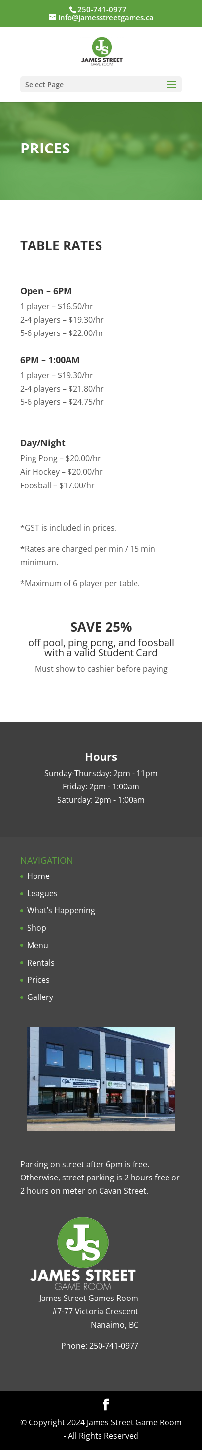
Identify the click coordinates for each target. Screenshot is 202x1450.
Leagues (42, 893)
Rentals (41, 962)
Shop (36, 927)
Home (38, 876)
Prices (38, 979)
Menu (37, 945)
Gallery (40, 997)
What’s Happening (61, 910)
